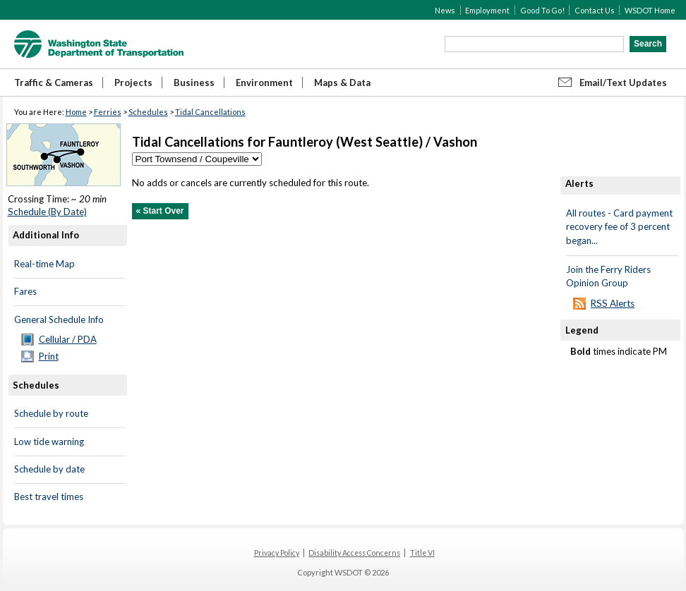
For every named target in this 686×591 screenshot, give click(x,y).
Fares (25, 291)
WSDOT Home (650, 10)
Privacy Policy (276, 553)
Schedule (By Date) (47, 211)
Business (194, 82)
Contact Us (594, 10)
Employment (487, 10)
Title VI (422, 553)
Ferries (107, 111)
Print (49, 356)
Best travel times (48, 496)
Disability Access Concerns (354, 553)
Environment (264, 82)
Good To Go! (542, 10)
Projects (133, 82)
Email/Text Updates (623, 82)
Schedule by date (49, 469)
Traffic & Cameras (53, 82)
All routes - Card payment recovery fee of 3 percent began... (619, 226)
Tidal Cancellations (210, 111)
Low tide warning (49, 441)
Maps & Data (342, 82)
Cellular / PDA (68, 339)
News (445, 10)
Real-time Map (44, 263)
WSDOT (98, 44)
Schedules (148, 111)
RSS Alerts (612, 303)
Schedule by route (51, 413)
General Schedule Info (59, 319)
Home (76, 111)
